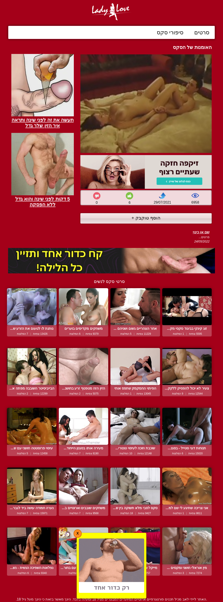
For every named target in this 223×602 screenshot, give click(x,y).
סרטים (201, 32)
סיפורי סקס (170, 32)
